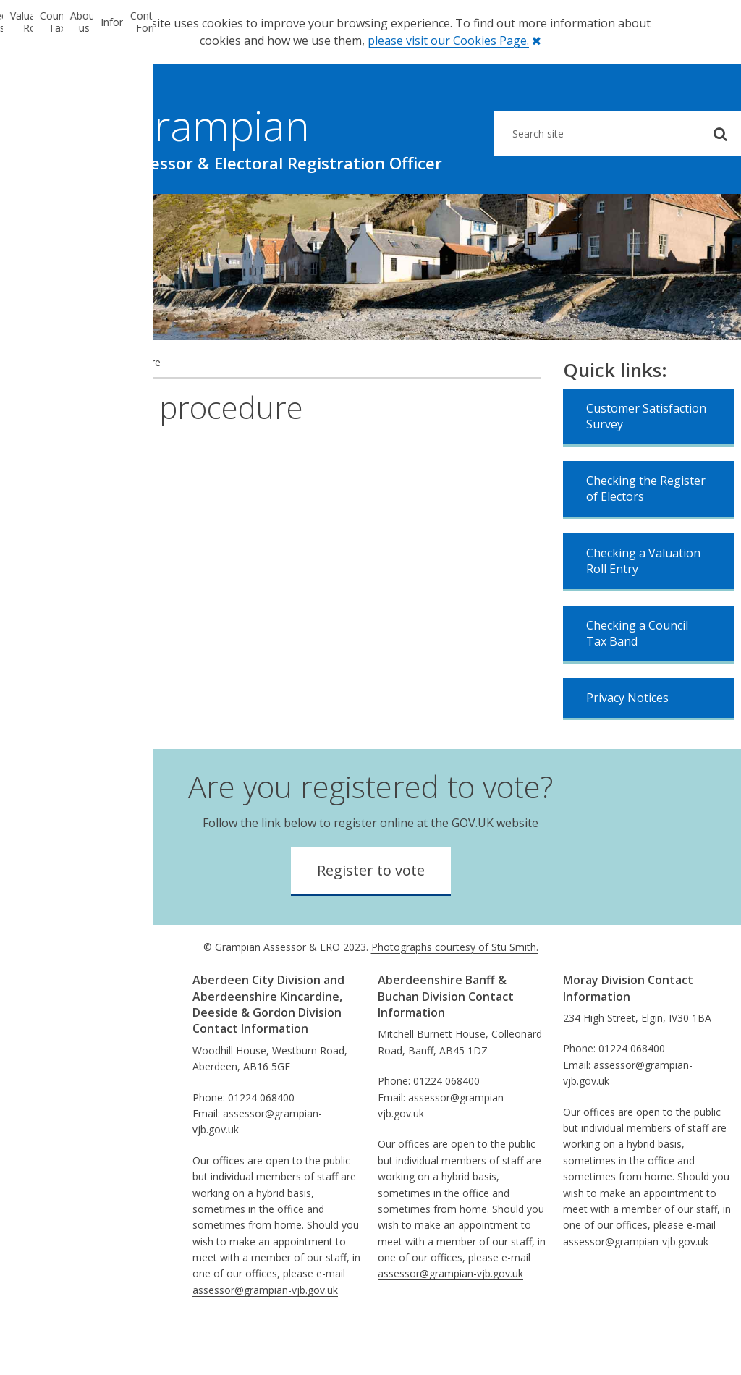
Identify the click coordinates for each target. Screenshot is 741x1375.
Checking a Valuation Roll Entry (643, 606)
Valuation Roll (184, 216)
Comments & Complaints (79, 1079)
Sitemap (39, 1144)
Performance (51, 1047)
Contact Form (679, 216)
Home (28, 407)
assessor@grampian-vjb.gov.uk (265, 1335)
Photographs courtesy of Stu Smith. (454, 992)
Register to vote (371, 915)
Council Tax (308, 216)
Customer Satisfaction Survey (646, 461)
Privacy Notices (627, 742)
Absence (40, 1160)
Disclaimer (44, 1111)
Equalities (42, 1063)
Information (555, 216)
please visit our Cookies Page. (448, 40)
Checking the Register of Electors (646, 533)
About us (432, 216)
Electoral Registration (61, 216)
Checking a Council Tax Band (637, 678)
